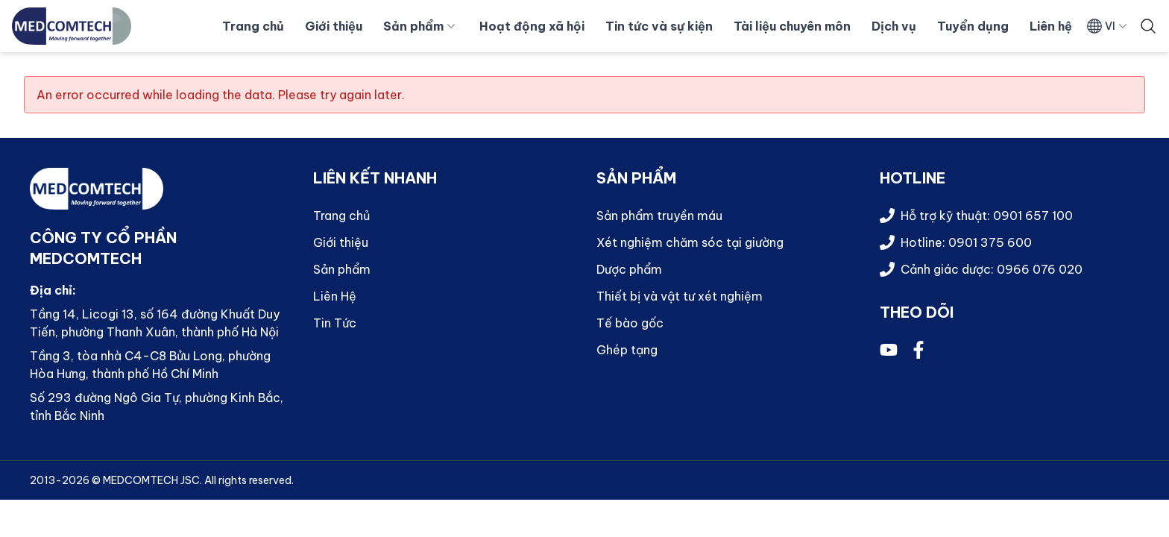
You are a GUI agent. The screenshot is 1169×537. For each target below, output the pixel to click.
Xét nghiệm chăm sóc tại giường (690, 242)
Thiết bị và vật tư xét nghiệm (679, 296)
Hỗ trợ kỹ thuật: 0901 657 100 (987, 215)
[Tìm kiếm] (1148, 26)
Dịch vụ (894, 26)
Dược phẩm (629, 269)
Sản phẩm (419, 26)
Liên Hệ (334, 296)
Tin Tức (334, 322)
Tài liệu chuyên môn (792, 26)
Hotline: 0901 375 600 (966, 242)
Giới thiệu (333, 26)
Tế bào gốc (630, 322)
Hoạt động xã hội (531, 26)
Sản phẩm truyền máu (659, 215)
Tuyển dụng (973, 26)
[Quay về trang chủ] (71, 26)
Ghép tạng (627, 349)
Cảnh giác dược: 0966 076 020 (992, 269)
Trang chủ (253, 26)
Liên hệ (1051, 26)
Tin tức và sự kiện (659, 26)
